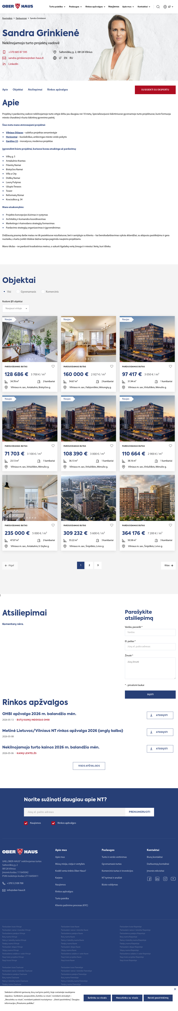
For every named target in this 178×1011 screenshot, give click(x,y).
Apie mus (128, 7)
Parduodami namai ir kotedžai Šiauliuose (17, 971)
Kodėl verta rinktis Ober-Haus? (70, 871)
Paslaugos (75, 7)
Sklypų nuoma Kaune (68, 950)
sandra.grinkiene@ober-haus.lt (26, 58)
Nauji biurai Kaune (68, 960)
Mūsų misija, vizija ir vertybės (70, 864)
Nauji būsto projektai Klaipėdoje (132, 957)
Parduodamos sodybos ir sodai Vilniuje (16, 954)
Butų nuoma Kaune (68, 937)
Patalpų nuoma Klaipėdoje (129, 944)
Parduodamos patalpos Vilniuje (13, 933)
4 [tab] (32, 359)
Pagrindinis (7, 18)
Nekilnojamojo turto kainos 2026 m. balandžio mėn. (50, 747)
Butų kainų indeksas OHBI (33, 720)
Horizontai (11, 137)
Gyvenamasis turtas (112, 864)
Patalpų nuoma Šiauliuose (11, 984)
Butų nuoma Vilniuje (9, 937)
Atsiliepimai (35, 89)
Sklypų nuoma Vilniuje (10, 950)
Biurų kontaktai (155, 857)
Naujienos (113, 7)
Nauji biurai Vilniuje (9, 960)
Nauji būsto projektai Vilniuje (13, 957)
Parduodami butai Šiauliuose (12, 968)
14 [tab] (94, 359)
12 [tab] (152, 517)
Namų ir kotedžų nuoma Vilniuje (14, 940)
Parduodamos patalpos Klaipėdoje (132, 933)
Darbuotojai (21, 18)
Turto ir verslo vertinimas (114, 857)
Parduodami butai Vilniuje (12, 927)
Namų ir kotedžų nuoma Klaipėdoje (133, 940)
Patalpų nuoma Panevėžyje (71, 984)
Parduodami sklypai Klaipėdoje (131, 947)
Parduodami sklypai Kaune (70, 947)
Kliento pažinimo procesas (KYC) (71, 905)
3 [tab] (29, 359)
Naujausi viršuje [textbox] (14, 308)
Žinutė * (150, 666)
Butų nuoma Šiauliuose (10, 978)
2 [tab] (27, 359)
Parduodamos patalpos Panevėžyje (74, 974)
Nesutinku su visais (127, 998)
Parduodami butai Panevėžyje (72, 968)
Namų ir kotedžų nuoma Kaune (72, 940)
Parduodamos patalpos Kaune (72, 933)
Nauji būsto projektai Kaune (71, 957)
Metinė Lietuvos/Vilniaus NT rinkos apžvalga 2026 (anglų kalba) (62, 731)
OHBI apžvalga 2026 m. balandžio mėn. (39, 714)
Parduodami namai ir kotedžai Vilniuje (16, 930)
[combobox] (15, 308)
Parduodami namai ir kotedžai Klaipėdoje (135, 930)
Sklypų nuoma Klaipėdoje (129, 950)
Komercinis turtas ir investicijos (117, 871)
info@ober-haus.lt (13, 890)
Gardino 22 (12, 141)
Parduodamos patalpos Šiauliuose (14, 974)
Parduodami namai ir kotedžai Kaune (74, 930)
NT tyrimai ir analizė (112, 878)
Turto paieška (57, 7)
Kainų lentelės (27, 753)
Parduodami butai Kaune (70, 927)
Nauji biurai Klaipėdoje (128, 960)
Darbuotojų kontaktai (158, 864)
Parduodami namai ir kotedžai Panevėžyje (76, 971)
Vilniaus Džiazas (14, 133)
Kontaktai (144, 7)
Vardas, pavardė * (134, 627)
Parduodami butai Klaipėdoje (131, 927)
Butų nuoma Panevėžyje (70, 978)
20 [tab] (152, 359)
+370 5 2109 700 (12, 883)
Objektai (18, 89)
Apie (5, 89)
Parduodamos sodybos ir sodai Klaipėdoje (135, 954)
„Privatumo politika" (25, 1003)
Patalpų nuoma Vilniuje (10, 944)
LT (168, 6)
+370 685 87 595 (17, 52)
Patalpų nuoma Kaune (69, 944)
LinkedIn (13, 64)
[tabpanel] (29, 339)
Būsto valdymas (110, 885)
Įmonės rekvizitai (155, 871)
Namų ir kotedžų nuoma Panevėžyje (74, 981)
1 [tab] (24, 359)
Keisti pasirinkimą (158, 998)
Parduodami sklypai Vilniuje (12, 947)
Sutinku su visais (97, 998)
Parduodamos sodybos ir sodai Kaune (74, 954)
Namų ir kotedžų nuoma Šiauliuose (15, 981)
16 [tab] (94, 517)
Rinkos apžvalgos (95, 7)
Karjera (58, 878)
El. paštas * (130, 641)
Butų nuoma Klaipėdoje (128, 937)
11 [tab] (35, 359)
